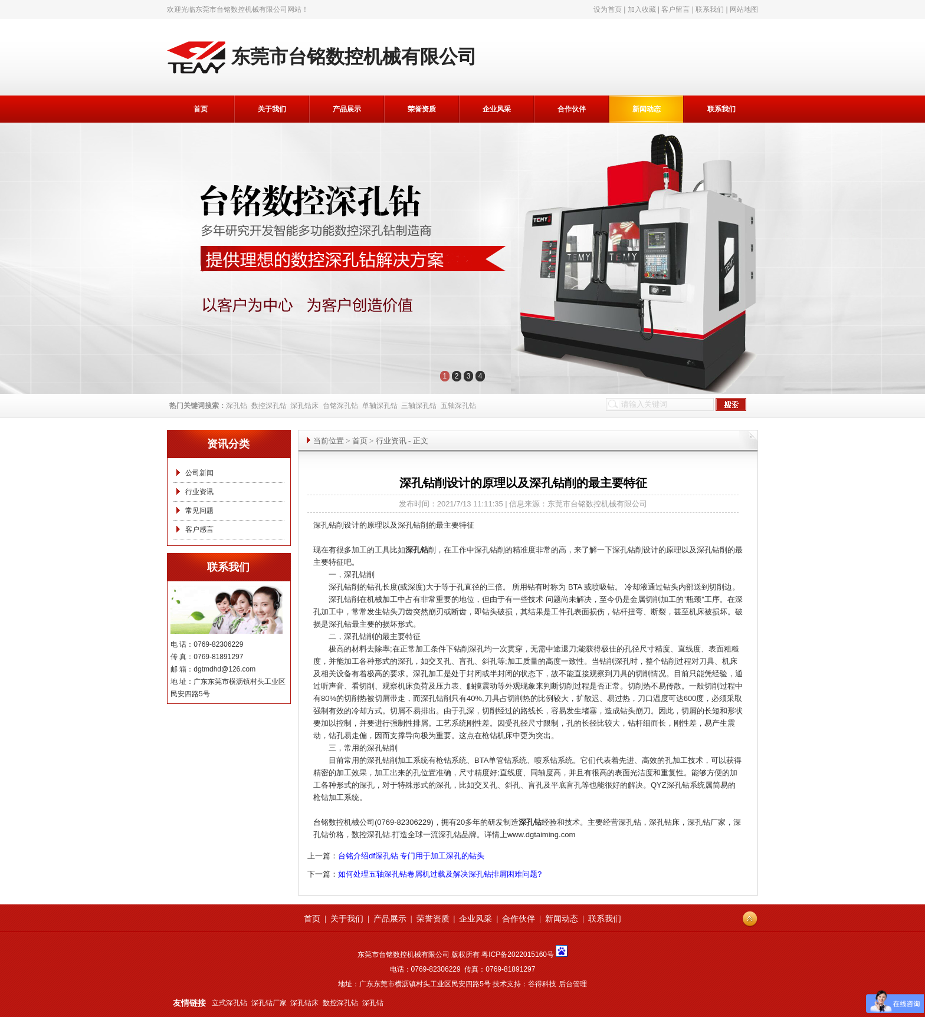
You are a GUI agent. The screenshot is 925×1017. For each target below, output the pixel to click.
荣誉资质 (422, 109)
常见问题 (199, 510)
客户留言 (675, 9)
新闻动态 (646, 109)
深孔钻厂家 (269, 1003)
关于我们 (272, 109)
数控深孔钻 (269, 405)
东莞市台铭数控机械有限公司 (241, 9)
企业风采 (497, 109)
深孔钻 (236, 405)
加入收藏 (642, 9)
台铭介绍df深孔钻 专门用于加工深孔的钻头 (411, 855)
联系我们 (710, 9)
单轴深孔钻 (380, 405)
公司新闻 (199, 473)
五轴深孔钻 (458, 405)
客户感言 (199, 529)
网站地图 (744, 9)
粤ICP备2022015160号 (517, 954)
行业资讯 (199, 492)
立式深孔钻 (229, 1003)
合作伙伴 (571, 109)
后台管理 (573, 984)
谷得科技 (542, 984)
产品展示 (347, 109)
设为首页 (607, 9)
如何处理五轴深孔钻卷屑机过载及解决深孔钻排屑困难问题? (440, 874)
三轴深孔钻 (419, 405)
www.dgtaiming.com (541, 834)
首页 (200, 109)
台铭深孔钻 (340, 405)
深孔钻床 (304, 405)
